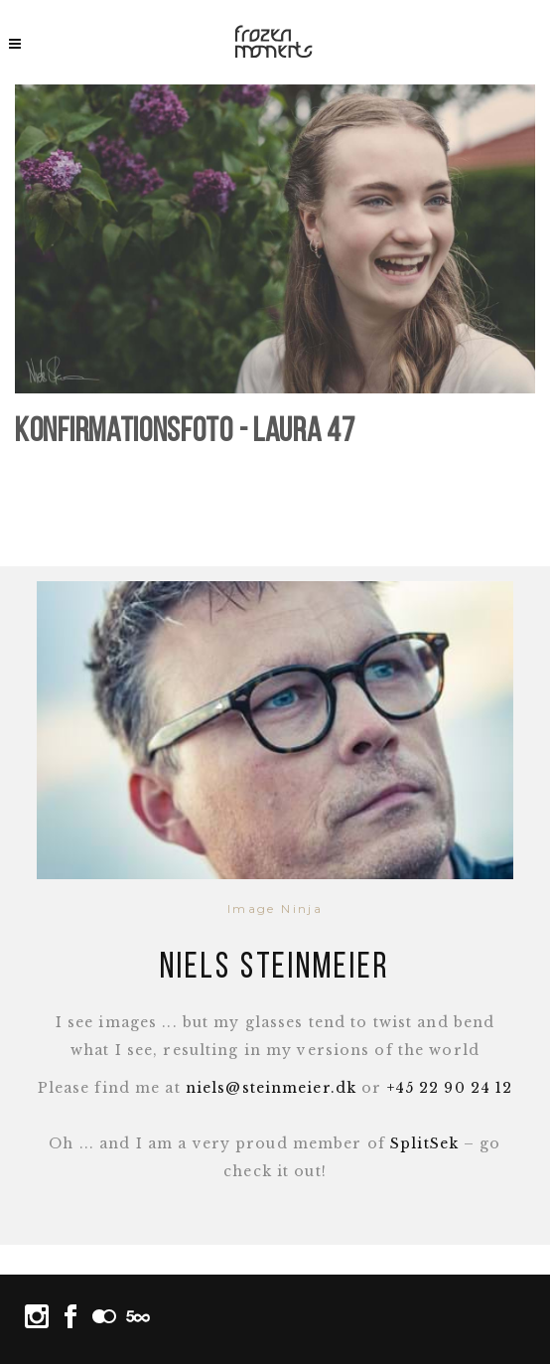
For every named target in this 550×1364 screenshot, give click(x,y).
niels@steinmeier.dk (271, 1088)
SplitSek (424, 1143)
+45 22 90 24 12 (450, 1088)
